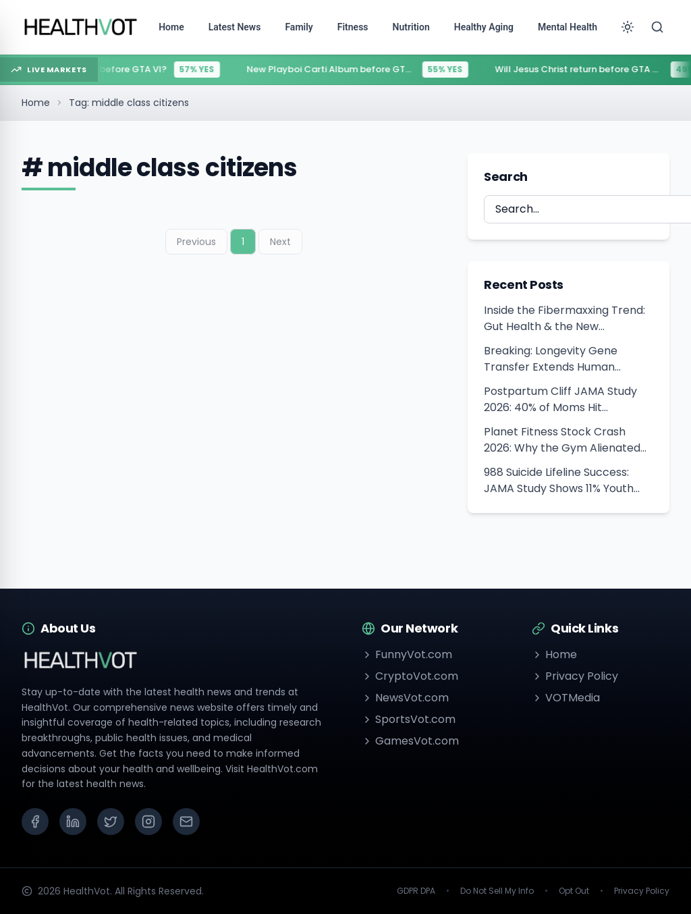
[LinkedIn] (72, 821)
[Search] (657, 27)
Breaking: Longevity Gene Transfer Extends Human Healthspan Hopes (550, 359)
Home (36, 102)
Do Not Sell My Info (497, 891)
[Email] (186, 821)
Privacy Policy (575, 676)
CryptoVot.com (410, 676)
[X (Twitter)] (110, 821)
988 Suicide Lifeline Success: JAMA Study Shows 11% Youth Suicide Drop (559, 480)
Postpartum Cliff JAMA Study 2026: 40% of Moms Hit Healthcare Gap (560, 399)
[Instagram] (148, 821)
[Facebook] (35, 821)
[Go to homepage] (81, 27)
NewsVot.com (405, 697)
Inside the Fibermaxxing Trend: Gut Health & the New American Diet (564, 318)
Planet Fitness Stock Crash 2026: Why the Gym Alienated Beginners (562, 440)
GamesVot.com (410, 741)
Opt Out (574, 891)
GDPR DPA (416, 891)
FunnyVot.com (407, 654)
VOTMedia (566, 697)
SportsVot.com (408, 719)
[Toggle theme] (627, 27)
